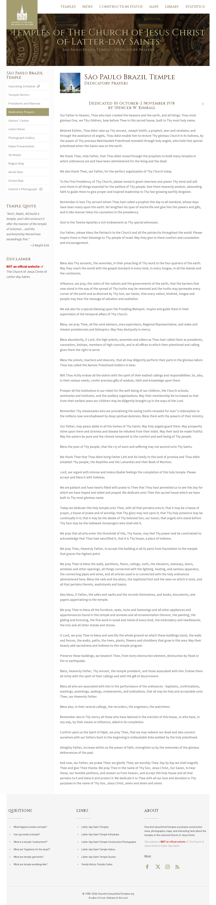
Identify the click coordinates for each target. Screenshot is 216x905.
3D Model (14, 156)
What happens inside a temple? (30, 827)
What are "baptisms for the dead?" (32, 849)
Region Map (16, 164)
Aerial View (15, 173)
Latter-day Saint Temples (95, 827)
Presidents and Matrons (24, 104)
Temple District (18, 95)
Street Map (15, 182)
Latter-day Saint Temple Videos (98, 849)
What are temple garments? (29, 857)
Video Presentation (21, 147)
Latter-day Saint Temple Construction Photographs (109, 842)
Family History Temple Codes (97, 864)
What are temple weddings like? (31, 864)
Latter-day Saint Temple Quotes (99, 857)
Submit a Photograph (25, 190)
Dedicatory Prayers (21, 112)
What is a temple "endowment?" (31, 842)
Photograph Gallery (21, 138)
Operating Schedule (24, 86)
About (147, 856)
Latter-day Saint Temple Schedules (100, 834)
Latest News (16, 130)
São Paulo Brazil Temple (87, 49)
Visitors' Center (18, 121)
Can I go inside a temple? (27, 834)
